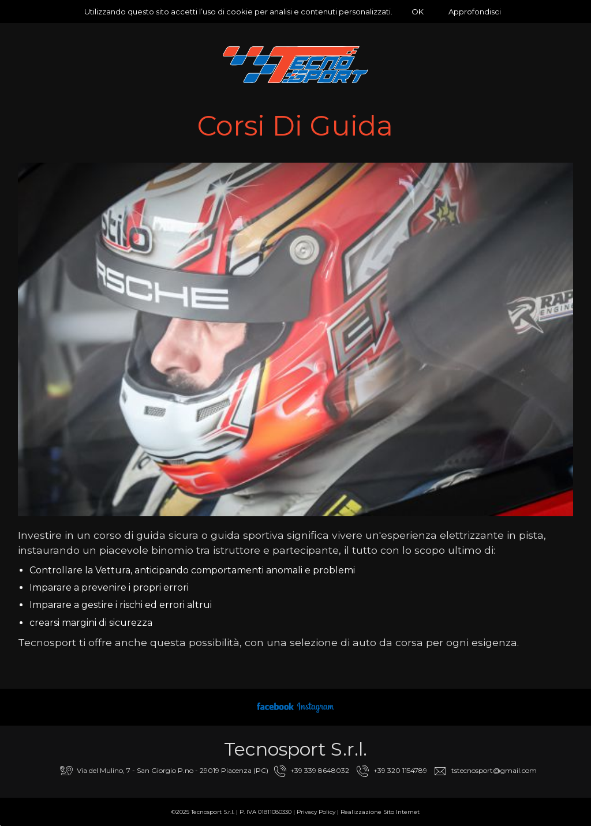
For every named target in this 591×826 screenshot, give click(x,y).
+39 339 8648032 (319, 770)
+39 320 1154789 (400, 770)
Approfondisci (474, 11)
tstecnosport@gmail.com (494, 770)
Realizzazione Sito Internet (380, 812)
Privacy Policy (316, 812)
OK (418, 11)
